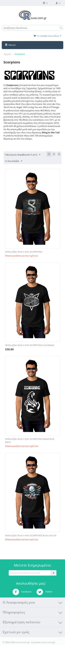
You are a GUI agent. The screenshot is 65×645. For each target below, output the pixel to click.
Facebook (21, 592)
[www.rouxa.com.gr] (44, 642)
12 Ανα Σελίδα (13, 161)
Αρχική (7, 54)
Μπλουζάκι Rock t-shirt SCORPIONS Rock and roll (30, 535)
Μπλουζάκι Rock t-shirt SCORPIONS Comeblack (29, 345)
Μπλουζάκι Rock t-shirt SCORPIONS (23, 251)
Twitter (44, 592)
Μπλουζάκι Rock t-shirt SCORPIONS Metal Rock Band (29, 440)
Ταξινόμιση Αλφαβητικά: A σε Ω (22, 155)
